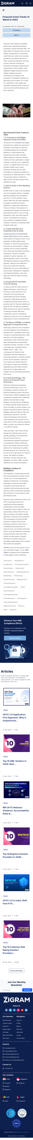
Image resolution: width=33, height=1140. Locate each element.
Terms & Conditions (12, 1136)
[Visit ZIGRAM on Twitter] (10, 1010)
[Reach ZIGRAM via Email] (26, 1010)
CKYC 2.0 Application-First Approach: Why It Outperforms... (14, 717)
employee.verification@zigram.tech (14, 1060)
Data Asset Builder (8, 1035)
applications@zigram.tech (12, 1054)
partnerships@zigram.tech (12, 1057)
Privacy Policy (21, 1136)
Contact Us (7, 1064)
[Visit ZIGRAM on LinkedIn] (14, 1010)
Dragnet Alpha (6, 1029)
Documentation (21, 1038)
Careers (19, 1035)
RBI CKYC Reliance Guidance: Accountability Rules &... (16, 810)
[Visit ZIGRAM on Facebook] (6, 1010)
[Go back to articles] (4, 10)
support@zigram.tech (11, 1051)
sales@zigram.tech (10, 1048)
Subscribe (27, 990)
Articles (19, 1023)
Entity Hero (6, 1026)
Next (16, 35)
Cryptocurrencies (9, 234)
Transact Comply (7, 1023)
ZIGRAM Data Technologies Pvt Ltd (21, 1132)
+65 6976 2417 (9, 1068)
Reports (19, 1026)
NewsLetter (20, 1032)
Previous (16, 30)
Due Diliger (6, 1032)
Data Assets (6, 1038)
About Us (19, 1020)
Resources (19, 1029)
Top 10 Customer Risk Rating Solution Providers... (14, 950)
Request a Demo (15, 638)
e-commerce (17, 143)
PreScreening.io (7, 1020)
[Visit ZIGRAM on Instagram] (18, 1010)
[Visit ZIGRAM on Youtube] (22, 1010)
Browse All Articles (16, 971)
